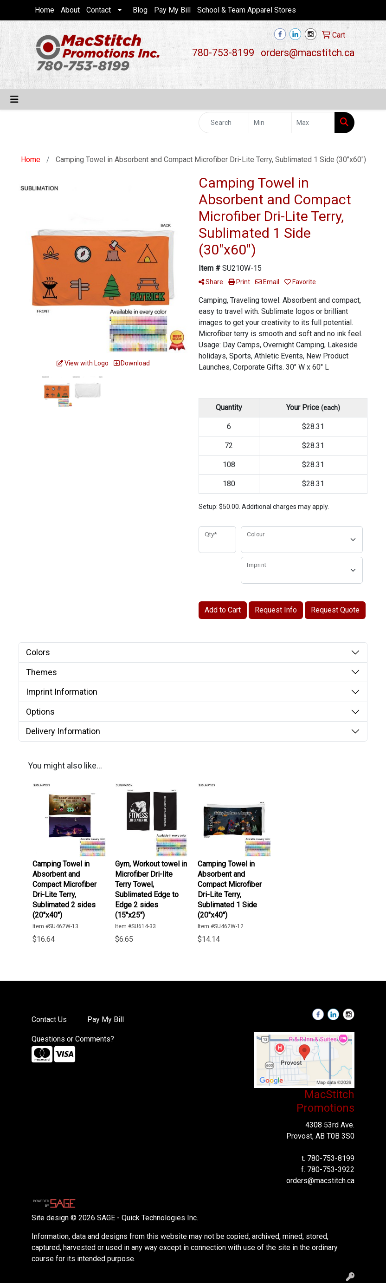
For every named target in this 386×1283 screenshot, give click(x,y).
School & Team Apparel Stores (246, 10)
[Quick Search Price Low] (270, 122)
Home (44, 10)
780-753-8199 (223, 53)
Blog (140, 10)
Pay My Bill (172, 10)
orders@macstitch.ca (307, 53)
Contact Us (49, 1019)
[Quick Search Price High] (313, 122)
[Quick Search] (224, 122)
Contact (98, 10)
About (70, 10)
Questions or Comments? (73, 1039)
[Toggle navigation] (14, 99)
